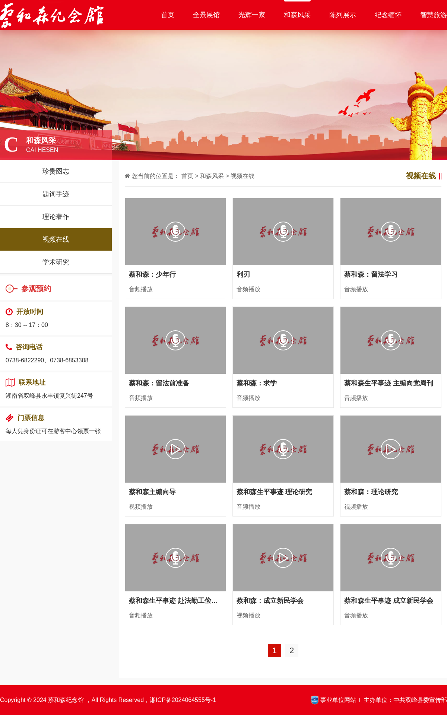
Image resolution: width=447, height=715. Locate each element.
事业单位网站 (338, 700)
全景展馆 (206, 15)
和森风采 (297, 15)
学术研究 (55, 262)
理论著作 (55, 216)
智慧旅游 (433, 15)
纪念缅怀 (388, 15)
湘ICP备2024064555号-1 (183, 700)
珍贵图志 (55, 171)
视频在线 (55, 239)
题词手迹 (55, 194)
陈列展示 (342, 15)
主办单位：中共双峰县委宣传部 (405, 700)
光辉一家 (251, 15)
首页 (167, 15)
